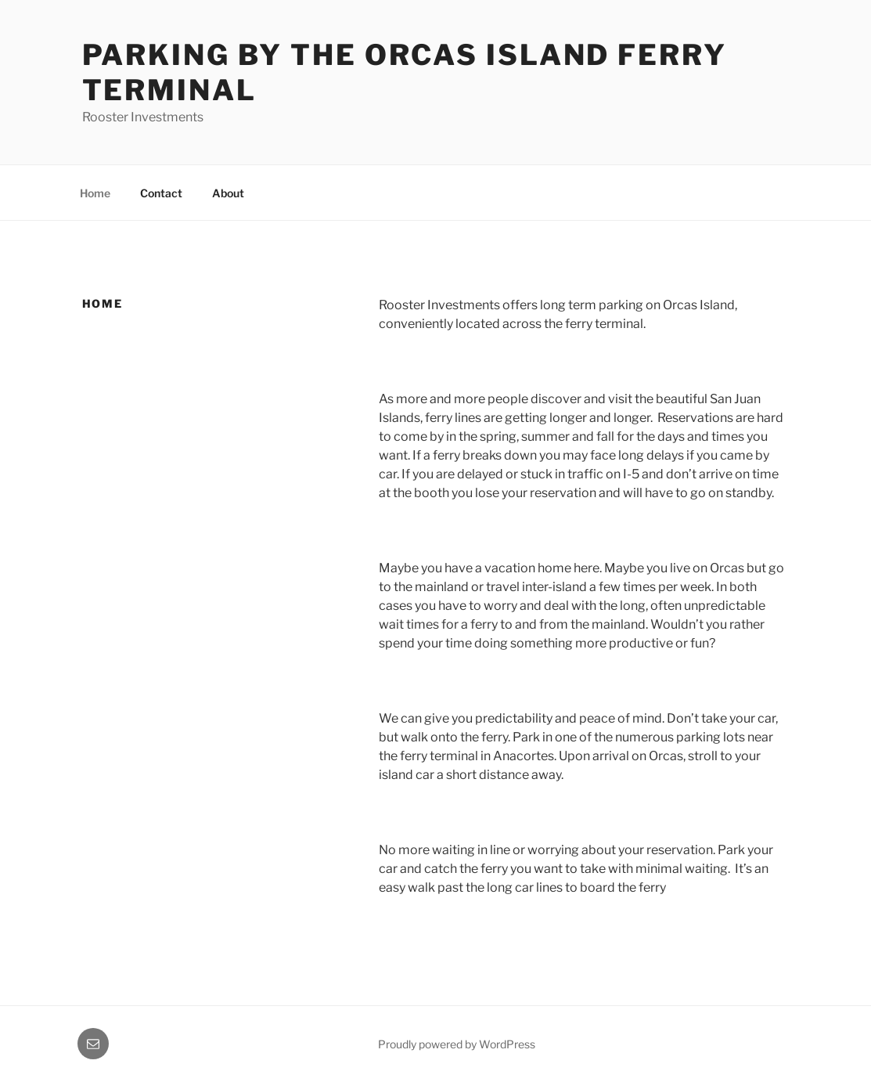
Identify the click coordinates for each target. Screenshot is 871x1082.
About (228, 193)
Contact (161, 193)
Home (95, 193)
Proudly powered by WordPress (456, 1044)
